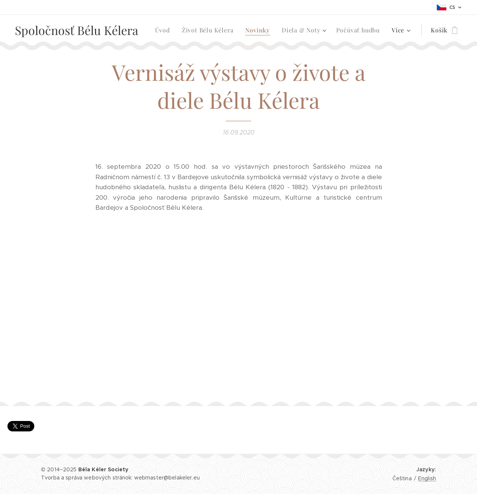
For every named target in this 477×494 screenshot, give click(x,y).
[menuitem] (164, 30)
